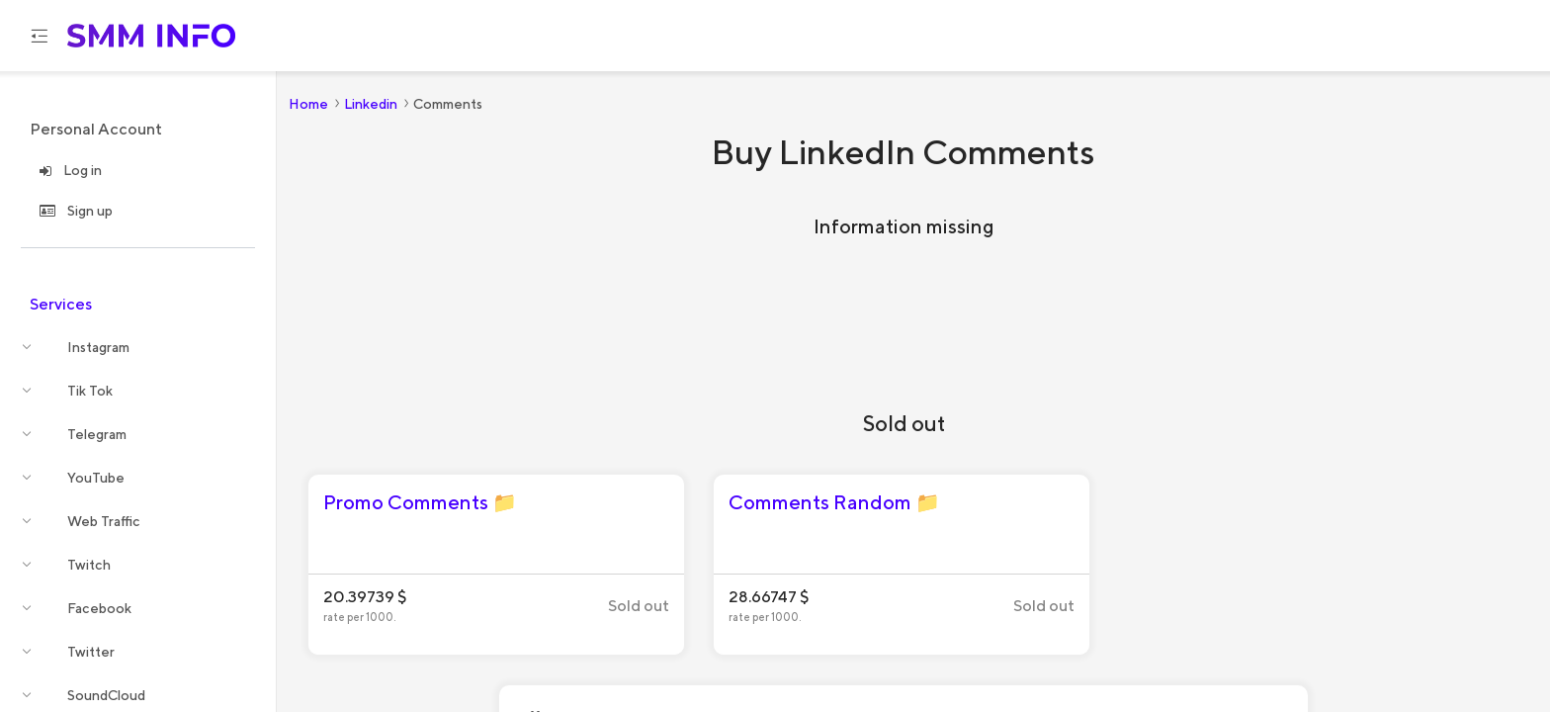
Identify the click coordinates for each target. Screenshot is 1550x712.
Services (61, 304)
